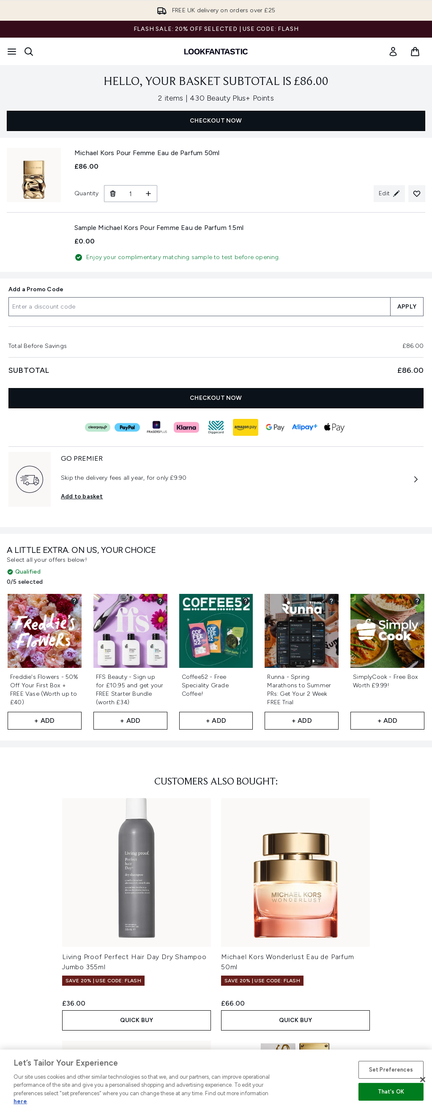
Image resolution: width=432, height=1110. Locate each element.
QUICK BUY (136, 1020)
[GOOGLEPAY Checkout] (275, 427)
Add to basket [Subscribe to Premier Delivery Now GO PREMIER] (82, 496)
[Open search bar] (29, 51)
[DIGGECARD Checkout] (216, 427)
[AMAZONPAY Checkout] (245, 427)
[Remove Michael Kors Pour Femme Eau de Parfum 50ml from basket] (112, 193)
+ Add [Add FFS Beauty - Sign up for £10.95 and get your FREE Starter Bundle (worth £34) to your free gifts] (130, 720)
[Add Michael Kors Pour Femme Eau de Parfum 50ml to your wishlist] (416, 193)
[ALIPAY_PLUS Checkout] (305, 427)
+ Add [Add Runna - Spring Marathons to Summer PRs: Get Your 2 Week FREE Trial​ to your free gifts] (302, 720)
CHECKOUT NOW (216, 120)
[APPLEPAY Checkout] (334, 427)
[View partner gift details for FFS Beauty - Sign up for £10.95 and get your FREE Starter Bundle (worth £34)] (160, 601)
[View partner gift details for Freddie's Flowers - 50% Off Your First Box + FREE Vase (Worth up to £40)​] (74, 601)
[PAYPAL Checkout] (127, 427)
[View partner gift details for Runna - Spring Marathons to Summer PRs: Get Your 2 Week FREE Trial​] (331, 601)
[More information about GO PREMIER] (416, 479)
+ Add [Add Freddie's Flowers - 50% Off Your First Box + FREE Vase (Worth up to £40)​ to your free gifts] (44, 720)
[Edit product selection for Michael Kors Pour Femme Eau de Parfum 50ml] (389, 193)
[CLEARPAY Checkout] (98, 427)
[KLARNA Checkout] (186, 427)
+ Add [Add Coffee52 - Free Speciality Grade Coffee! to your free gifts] (216, 720)
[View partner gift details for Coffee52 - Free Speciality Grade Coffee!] (246, 601)
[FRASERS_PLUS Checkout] (157, 427)
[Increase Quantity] (148, 193)
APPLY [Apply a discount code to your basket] (406, 306)
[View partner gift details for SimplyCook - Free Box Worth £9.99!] (417, 601)
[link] (393, 51)
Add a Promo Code (35, 289)
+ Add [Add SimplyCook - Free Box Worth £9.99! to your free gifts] (387, 720)
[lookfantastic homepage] (216, 51)
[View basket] (415, 51)
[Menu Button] (12, 51)
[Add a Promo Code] (199, 306)
